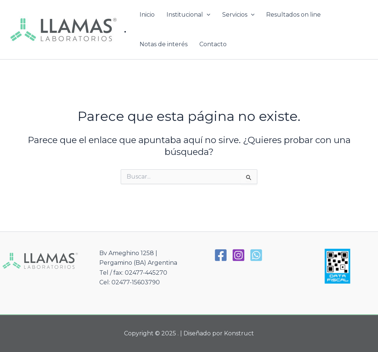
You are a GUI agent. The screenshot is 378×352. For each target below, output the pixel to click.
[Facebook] (220, 255)
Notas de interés (164, 44)
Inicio (147, 14)
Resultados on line (293, 14)
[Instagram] (238, 255)
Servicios (238, 15)
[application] (206, 15)
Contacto (213, 44)
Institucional (188, 15)
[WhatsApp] (256, 255)
